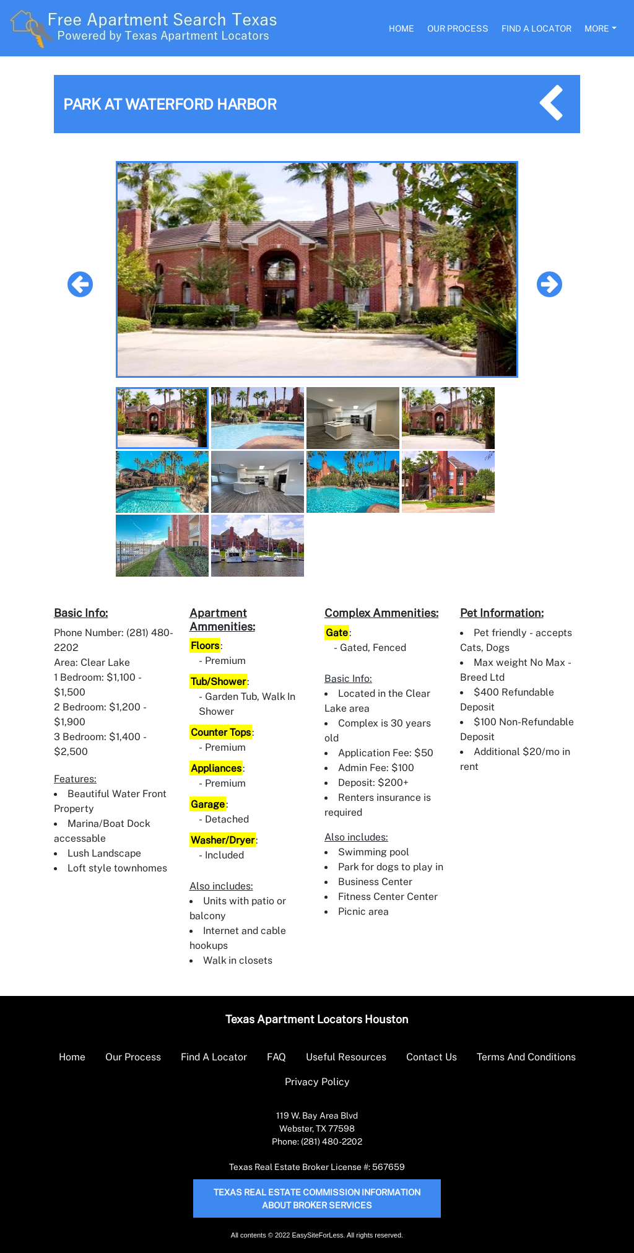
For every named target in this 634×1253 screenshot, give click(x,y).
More (596, 28)
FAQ (276, 1056)
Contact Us (431, 1056)
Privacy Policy (317, 1081)
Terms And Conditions (526, 1056)
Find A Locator (536, 28)
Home (401, 28)
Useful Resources (346, 1056)
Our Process (458, 28)
